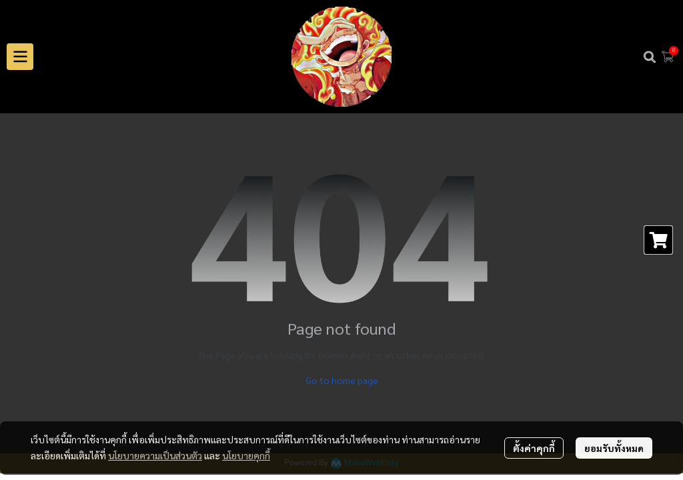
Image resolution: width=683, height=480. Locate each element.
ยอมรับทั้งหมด (614, 448)
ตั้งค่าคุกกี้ (534, 448)
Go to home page (341, 380)
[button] (649, 56)
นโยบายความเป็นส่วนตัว (155, 455)
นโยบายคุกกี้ (246, 455)
